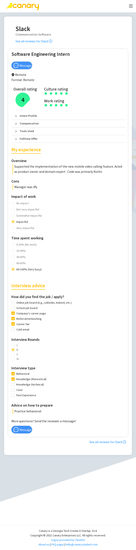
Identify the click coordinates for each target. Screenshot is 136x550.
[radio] (46, 93)
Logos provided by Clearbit (68, 540)
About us (44, 544)
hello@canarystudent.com (81, 544)
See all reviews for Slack (34, 41)
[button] (68, 116)
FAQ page (57, 544)
